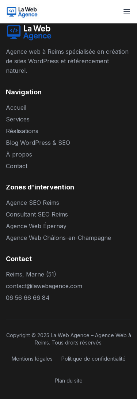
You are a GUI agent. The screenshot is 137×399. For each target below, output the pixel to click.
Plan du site (69, 380)
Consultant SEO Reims (37, 214)
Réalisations (22, 131)
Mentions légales (32, 358)
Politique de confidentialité (93, 358)
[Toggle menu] (126, 11)
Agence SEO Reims (32, 202)
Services (18, 119)
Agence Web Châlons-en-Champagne (58, 237)
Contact (16, 166)
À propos (19, 154)
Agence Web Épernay (36, 226)
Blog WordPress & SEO (38, 142)
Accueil (16, 107)
